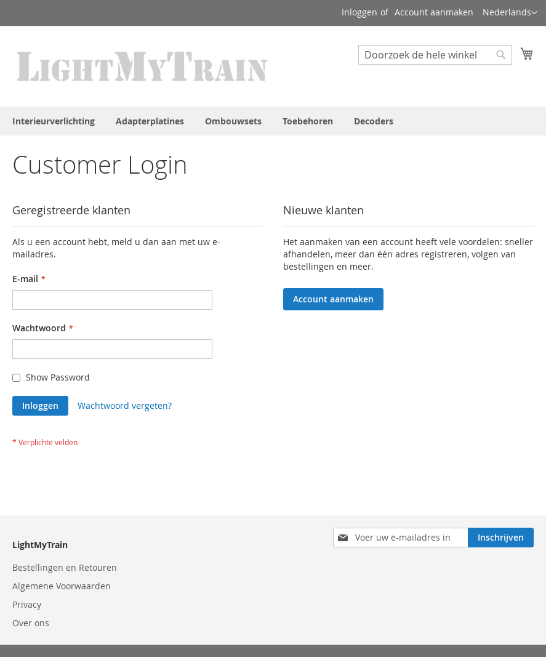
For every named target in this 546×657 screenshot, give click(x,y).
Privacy (26, 604)
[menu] (273, 121)
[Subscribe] (501, 537)
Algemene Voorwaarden (61, 586)
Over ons (30, 623)
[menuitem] (53, 121)
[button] (510, 13)
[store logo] (142, 65)
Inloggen (359, 12)
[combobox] (435, 55)
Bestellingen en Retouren (64, 567)
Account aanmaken (434, 12)
